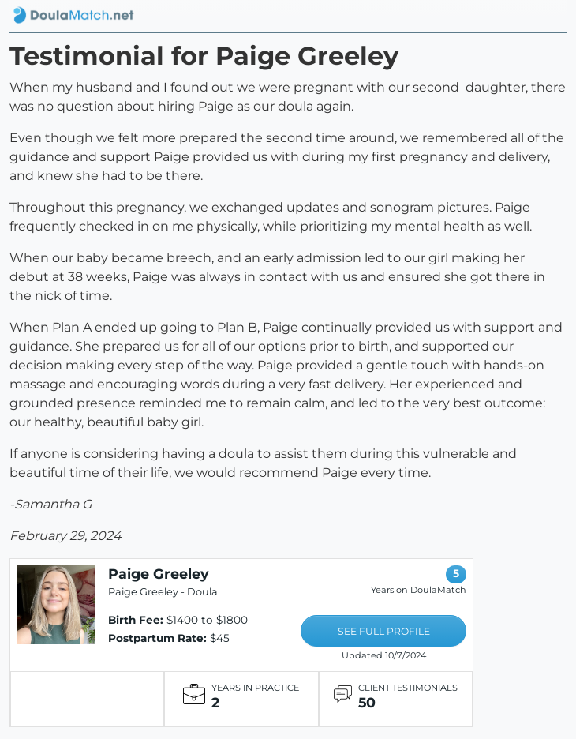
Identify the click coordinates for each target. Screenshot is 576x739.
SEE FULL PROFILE (384, 631)
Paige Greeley (158, 573)
